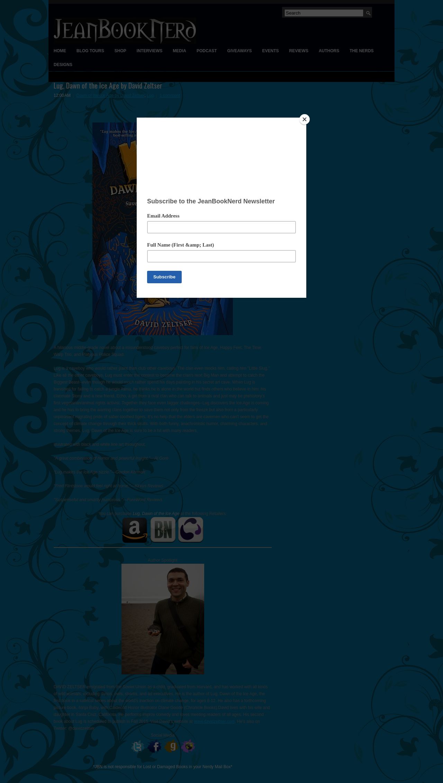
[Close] (304, 119)
